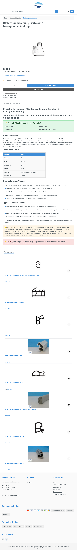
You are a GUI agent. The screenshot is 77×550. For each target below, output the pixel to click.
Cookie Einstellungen (59, 485)
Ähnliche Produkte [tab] (9, 252)
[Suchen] (56, 11)
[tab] (7, 103)
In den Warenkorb (50, 85)
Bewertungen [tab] (16, 103)
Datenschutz (57, 487)
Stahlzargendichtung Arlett (14, 436)
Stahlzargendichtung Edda (14, 382)
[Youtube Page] (6, 539)
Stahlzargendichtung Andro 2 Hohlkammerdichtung (22, 275)
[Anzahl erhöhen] (24, 85)
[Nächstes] (73, 363)
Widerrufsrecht (57, 492)
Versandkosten (34, 546)
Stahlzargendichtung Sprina (14, 355)
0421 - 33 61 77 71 (7, 485)
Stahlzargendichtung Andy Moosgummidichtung (20, 409)
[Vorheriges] (3, 363)
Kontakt (29, 482)
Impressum (56, 489)
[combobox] (33, 11)
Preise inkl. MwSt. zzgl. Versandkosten (14, 75)
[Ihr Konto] (68, 11)
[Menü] (5, 11)
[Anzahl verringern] (5, 85)
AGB (54, 482)
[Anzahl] (14, 85)
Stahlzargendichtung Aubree (14, 302)
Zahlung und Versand (59, 494)
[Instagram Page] (3, 539)
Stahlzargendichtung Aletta (14, 463)
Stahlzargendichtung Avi (13, 329)
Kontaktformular (15, 495)
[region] (38, 49)
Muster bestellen (38, 89)
